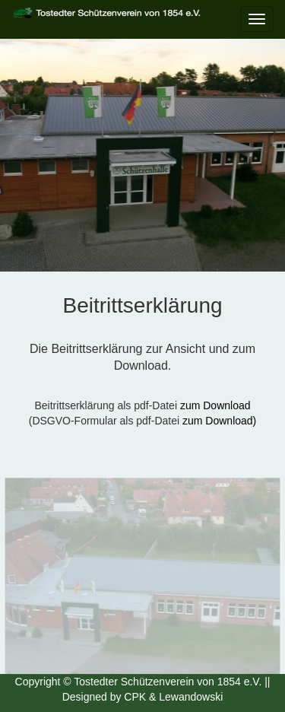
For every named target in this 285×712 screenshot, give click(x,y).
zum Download (215, 405)
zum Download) (219, 421)
